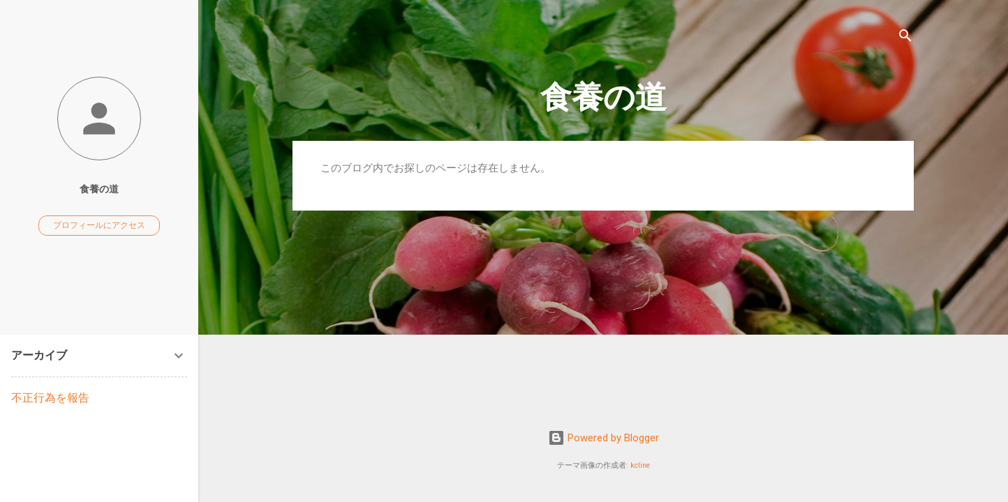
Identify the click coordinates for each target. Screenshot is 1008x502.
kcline (640, 465)
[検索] (905, 38)
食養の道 (603, 97)
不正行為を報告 (50, 397)
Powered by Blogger (603, 438)
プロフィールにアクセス (99, 225)
